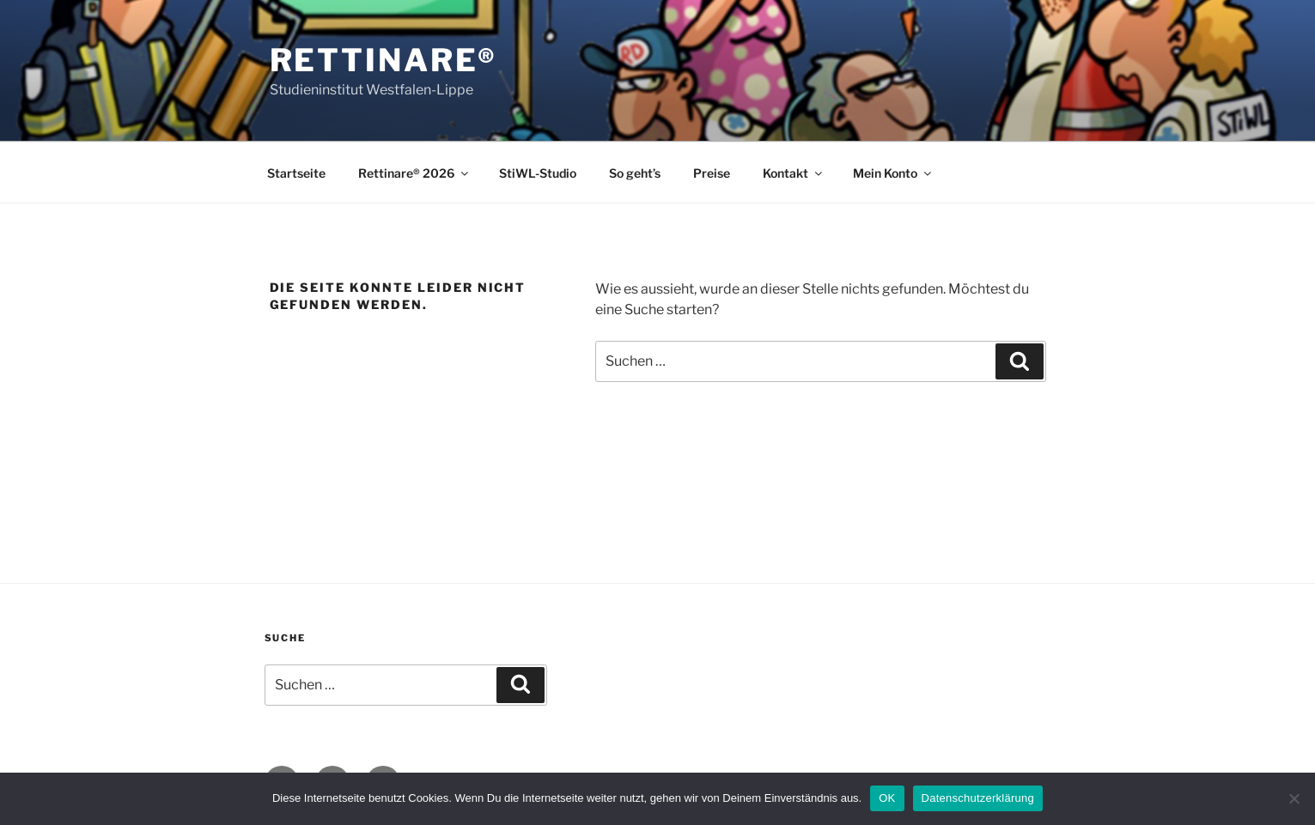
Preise (711, 173)
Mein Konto (893, 173)
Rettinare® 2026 (414, 173)
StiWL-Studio (537, 173)
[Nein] (1293, 798)
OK (887, 798)
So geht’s (635, 173)
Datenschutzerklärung (978, 798)
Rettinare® (384, 60)
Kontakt (794, 173)
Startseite (296, 173)
